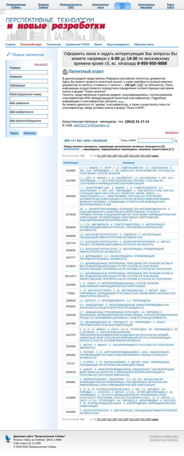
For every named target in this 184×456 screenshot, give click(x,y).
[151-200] (123, 155)
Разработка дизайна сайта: (164, 436)
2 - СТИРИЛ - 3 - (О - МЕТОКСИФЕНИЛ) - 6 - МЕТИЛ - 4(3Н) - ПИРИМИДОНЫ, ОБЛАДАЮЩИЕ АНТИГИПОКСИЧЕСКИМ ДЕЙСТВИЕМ (125, 363)
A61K (87, 140)
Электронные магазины (146, 6)
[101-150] (112, 155)
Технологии (54, 44)
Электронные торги (100, 6)
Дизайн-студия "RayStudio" (164, 440)
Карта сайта (170, 6)
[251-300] (145, 155)
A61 (79, 140)
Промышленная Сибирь (16, 6)
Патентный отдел (31, 44)
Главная (10, 44)
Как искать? (41, 64)
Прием (98, 44)
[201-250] (134, 155)
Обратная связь (144, 44)
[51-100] (101, 155)
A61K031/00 (100, 140)
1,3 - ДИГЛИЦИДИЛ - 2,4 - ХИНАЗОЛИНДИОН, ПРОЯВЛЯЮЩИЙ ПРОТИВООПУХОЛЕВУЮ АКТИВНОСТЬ (117, 257)
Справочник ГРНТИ (77, 44)
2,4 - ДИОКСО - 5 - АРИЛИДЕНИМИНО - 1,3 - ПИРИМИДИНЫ (115, 300)
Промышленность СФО (71, 6)
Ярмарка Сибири (43, 6)
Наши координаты (118, 44)
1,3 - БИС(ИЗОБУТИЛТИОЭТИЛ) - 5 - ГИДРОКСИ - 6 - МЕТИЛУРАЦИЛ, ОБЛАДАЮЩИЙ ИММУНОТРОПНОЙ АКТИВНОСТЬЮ (121, 236)
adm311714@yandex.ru (92, 125)
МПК (67, 140)
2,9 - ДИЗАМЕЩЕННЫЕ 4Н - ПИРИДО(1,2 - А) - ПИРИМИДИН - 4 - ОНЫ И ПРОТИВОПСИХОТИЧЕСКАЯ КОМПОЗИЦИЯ (122, 323)
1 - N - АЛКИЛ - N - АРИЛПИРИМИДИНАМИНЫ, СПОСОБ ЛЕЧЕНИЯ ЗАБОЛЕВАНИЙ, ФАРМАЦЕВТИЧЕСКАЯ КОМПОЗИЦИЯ (119, 284)
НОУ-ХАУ (123, 6)
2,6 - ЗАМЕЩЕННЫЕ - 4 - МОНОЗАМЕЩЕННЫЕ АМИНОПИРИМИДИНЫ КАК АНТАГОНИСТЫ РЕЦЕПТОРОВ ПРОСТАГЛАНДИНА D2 (124, 306)
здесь (120, 101)
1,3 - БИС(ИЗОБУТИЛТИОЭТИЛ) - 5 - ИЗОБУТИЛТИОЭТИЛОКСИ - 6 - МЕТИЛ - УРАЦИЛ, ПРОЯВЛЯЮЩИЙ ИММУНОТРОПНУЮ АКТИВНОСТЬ (125, 243)
